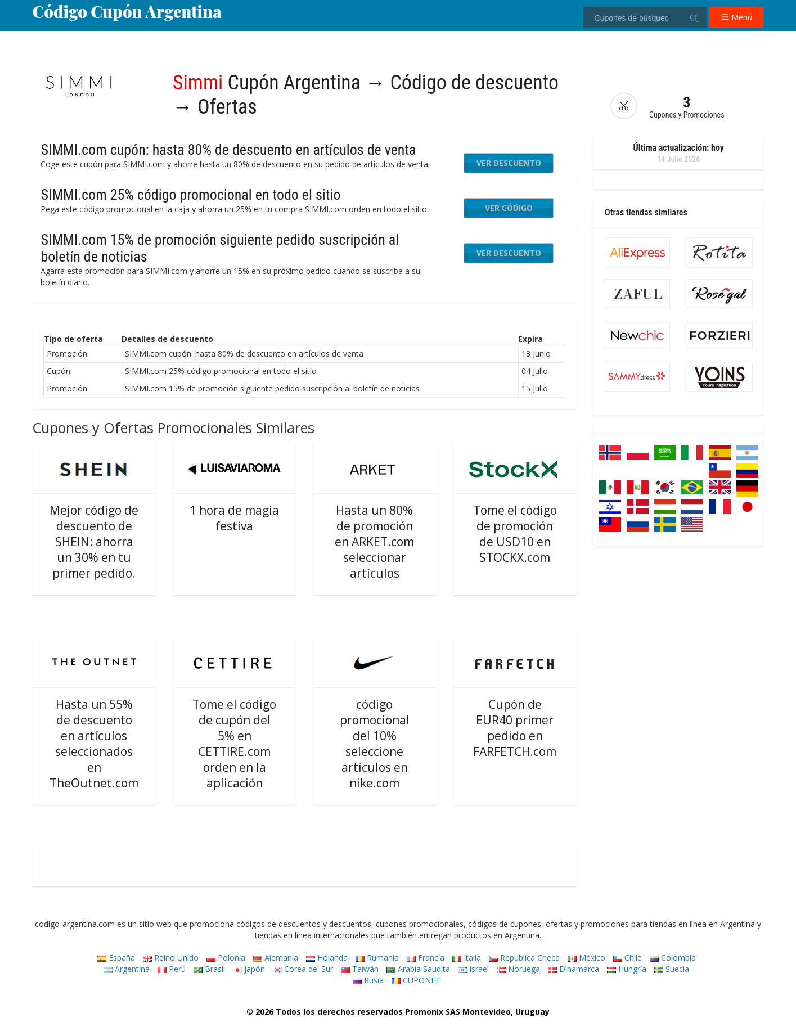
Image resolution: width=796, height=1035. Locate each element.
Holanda (327, 957)
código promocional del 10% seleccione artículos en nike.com (375, 743)
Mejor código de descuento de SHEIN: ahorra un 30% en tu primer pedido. (94, 541)
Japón (249, 969)
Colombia (673, 957)
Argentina (127, 969)
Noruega (518, 969)
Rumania (377, 957)
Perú (172, 969)
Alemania (275, 957)
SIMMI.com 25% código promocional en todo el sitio (190, 194)
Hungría (626, 969)
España (116, 957)
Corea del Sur (303, 969)
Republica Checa (524, 957)
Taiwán (360, 969)
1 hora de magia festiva (234, 518)
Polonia (225, 957)
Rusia (368, 980)
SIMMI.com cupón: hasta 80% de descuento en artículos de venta (228, 149)
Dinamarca (573, 969)
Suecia (671, 969)
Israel (473, 969)
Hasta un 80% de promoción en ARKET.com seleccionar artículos (374, 541)
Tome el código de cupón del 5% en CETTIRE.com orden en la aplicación (234, 743)
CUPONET (416, 980)
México (586, 957)
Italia (466, 957)
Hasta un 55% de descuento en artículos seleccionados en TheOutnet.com (94, 743)
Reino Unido (171, 957)
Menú (736, 17)
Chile (627, 957)
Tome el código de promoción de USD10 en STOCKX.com (515, 533)
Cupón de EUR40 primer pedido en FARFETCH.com (514, 727)
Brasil (209, 969)
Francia (425, 957)
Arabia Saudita (418, 969)
